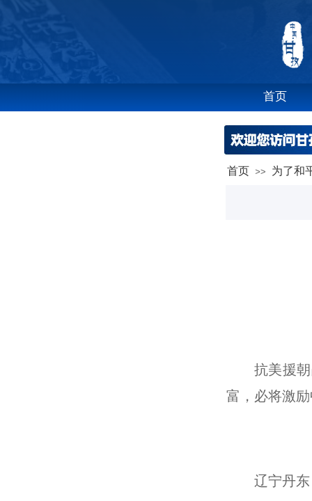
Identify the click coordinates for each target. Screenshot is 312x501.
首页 (238, 171)
